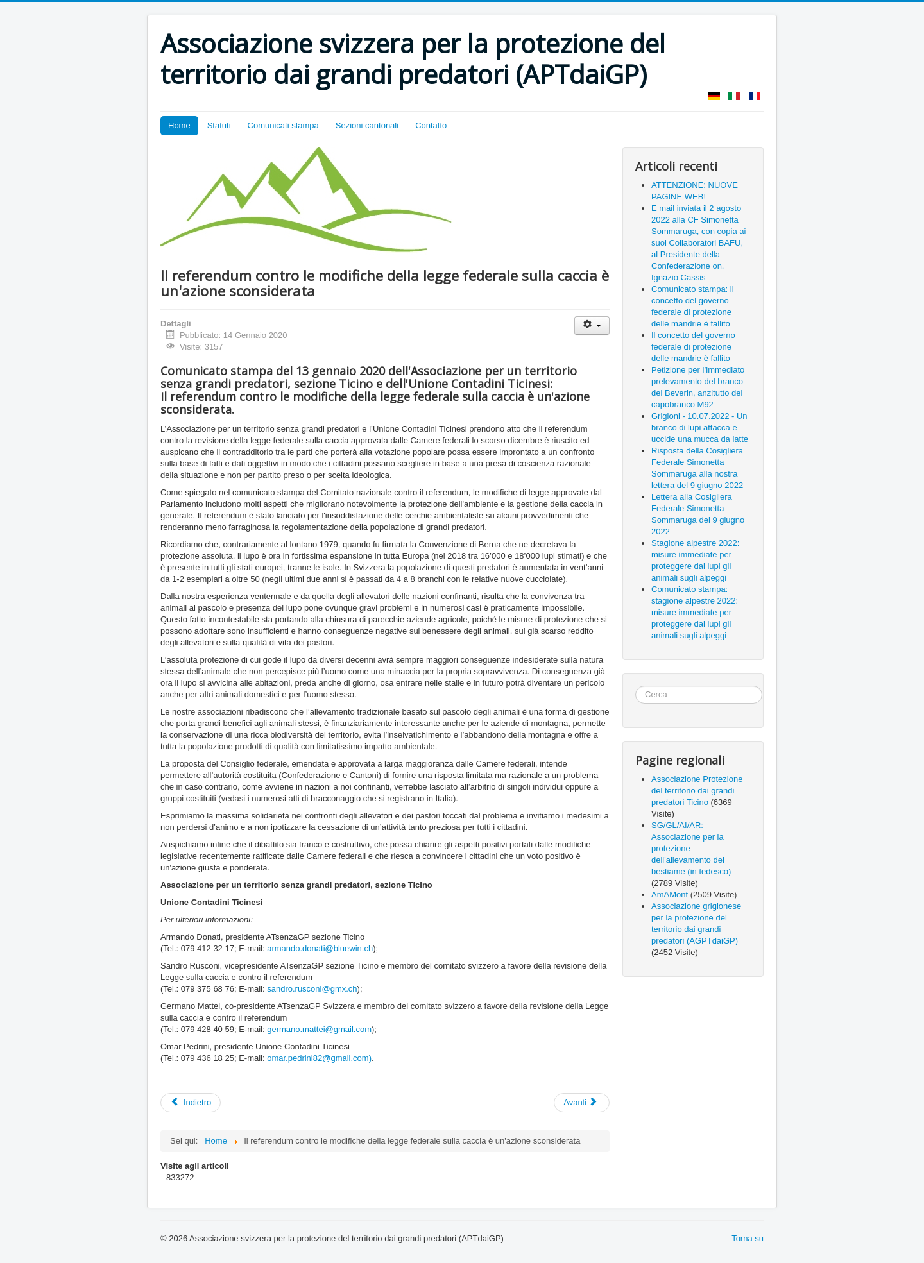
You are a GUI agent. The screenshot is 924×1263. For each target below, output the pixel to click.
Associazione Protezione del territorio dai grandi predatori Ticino (696, 790)
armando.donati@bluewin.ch (320, 948)
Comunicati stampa (283, 125)
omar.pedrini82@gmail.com (317, 1058)
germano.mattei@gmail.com (319, 1029)
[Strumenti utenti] (592, 325)
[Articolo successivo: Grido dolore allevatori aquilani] (582, 1102)
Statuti (219, 125)
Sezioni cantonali (367, 125)
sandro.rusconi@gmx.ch (312, 989)
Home (179, 125)
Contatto (431, 125)
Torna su (748, 1238)
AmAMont (669, 894)
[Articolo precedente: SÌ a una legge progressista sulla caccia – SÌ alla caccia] (190, 1102)
